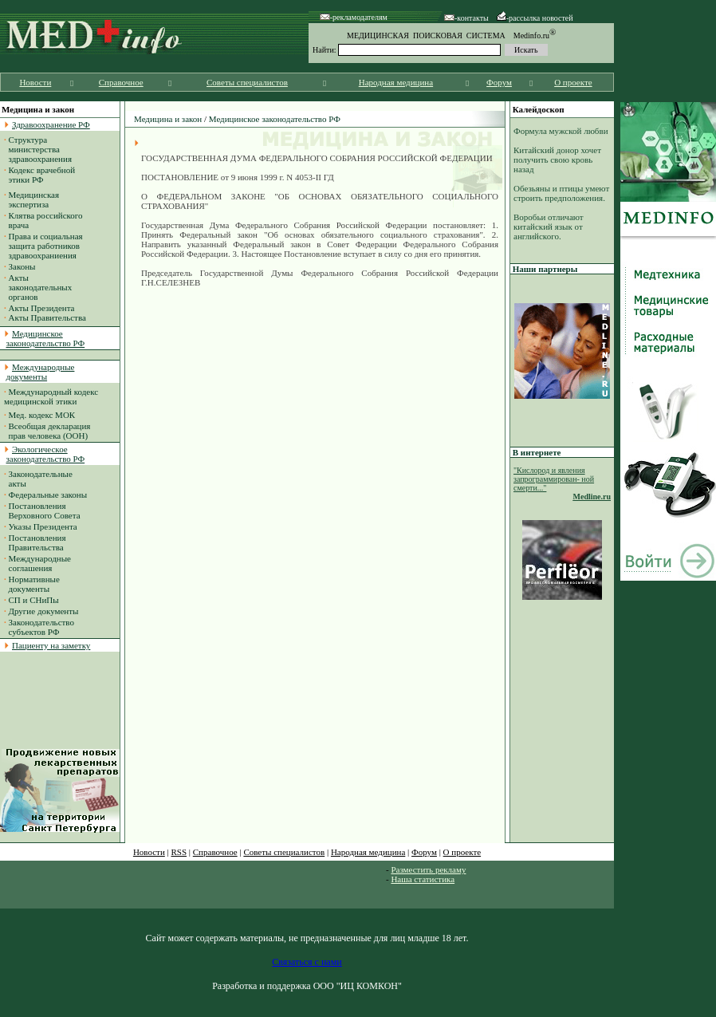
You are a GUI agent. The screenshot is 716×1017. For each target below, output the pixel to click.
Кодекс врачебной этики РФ (39, 174)
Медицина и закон (168, 119)
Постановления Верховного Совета (42, 510)
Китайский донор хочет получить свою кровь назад (557, 159)
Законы (22, 266)
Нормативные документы (32, 583)
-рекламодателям (354, 17)
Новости (35, 82)
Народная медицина (396, 82)
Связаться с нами (306, 962)
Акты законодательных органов (38, 287)
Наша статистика (422, 879)
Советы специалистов (247, 82)
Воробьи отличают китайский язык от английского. (548, 226)
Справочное (121, 82)
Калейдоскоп (539, 109)
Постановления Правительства (35, 542)
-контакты (466, 18)
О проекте (573, 82)
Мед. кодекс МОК (42, 415)
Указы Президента (43, 526)
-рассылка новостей (535, 18)
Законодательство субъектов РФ (39, 627)
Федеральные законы (48, 494)
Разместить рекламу (428, 869)
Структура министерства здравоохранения (38, 149)
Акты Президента (42, 308)
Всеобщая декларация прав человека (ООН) (47, 430)
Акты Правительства (47, 317)
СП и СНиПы (34, 600)
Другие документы (44, 611)
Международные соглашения (37, 563)
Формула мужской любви (560, 131)
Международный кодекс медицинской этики (51, 396)
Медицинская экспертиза (31, 199)
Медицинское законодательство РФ (274, 119)
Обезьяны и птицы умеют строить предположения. (561, 193)
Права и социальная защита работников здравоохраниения (43, 245)
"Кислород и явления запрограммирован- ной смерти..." (553, 479)
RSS (179, 852)
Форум (499, 82)
